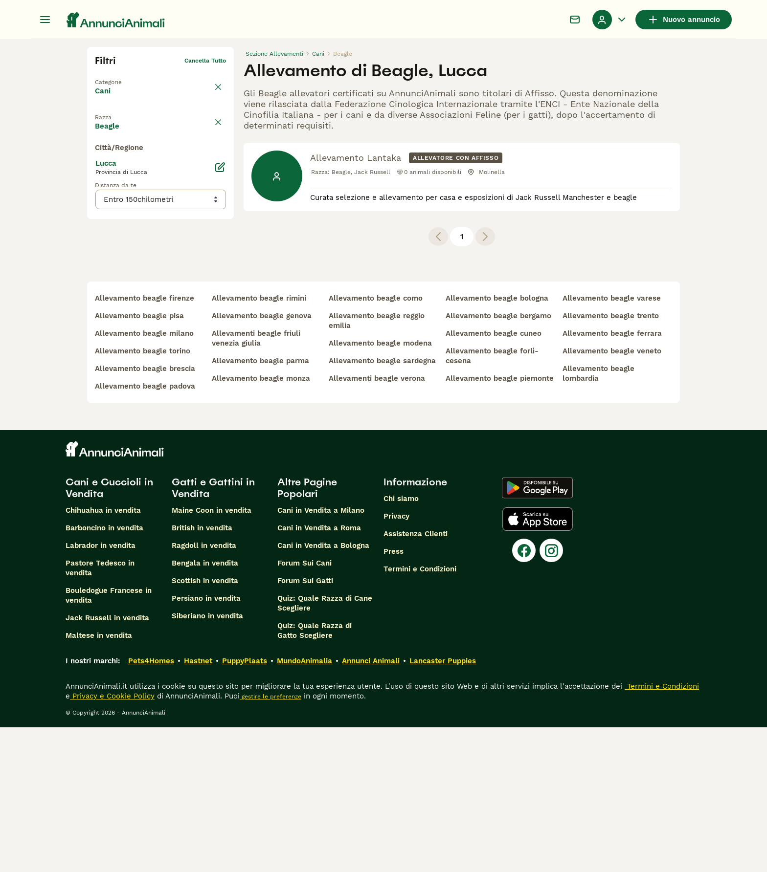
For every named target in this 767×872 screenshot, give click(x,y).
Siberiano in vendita (207, 760)
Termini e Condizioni (420, 713)
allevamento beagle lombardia (598, 518)
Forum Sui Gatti (305, 725)
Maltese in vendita (99, 780)
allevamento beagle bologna (497, 442)
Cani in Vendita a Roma (319, 672)
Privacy (396, 660)
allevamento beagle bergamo (498, 460)
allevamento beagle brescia (145, 513)
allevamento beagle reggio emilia (377, 465)
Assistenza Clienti (416, 678)
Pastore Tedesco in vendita (100, 712)
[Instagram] (551, 695)
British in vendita (202, 672)
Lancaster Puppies (442, 805)
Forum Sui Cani (304, 707)
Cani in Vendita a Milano (320, 655)
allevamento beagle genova (262, 460)
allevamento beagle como (376, 442)
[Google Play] (537, 632)
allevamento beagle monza (261, 523)
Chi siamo (401, 643)
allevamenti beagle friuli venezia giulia (256, 483)
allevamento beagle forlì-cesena (492, 500)
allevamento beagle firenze (144, 442)
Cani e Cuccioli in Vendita (109, 632)
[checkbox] (101, 160)
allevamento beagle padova (145, 530)
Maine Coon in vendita (211, 655)
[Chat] (575, 19)
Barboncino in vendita (104, 672)
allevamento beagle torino (142, 495)
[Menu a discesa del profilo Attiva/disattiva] (610, 19)
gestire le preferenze (270, 841)
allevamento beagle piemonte (500, 523)
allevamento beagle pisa (139, 460)
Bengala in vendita (205, 707)
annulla (215, 114)
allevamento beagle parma (260, 505)
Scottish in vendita (205, 725)
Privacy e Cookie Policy (112, 840)
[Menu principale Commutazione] (45, 19)
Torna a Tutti (114, 76)
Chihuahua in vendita (103, 655)
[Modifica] (220, 355)
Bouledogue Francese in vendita (109, 740)
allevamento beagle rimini (259, 442)
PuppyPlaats (244, 805)
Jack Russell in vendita (107, 762)
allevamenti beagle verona (377, 523)
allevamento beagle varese (612, 442)
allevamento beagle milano (144, 478)
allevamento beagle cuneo (493, 478)
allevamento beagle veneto (612, 495)
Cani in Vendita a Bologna (323, 690)
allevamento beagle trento (611, 460)
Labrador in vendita (100, 690)
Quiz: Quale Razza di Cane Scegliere (324, 748)
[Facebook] (524, 695)
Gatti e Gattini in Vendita (213, 632)
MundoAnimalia (304, 805)
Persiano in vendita (206, 743)
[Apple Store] (537, 664)
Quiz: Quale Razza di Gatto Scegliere (314, 775)
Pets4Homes (151, 805)
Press (394, 696)
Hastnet (198, 805)
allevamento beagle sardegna (382, 505)
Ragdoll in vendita (204, 690)
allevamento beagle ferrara (612, 478)
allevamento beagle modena (380, 487)
